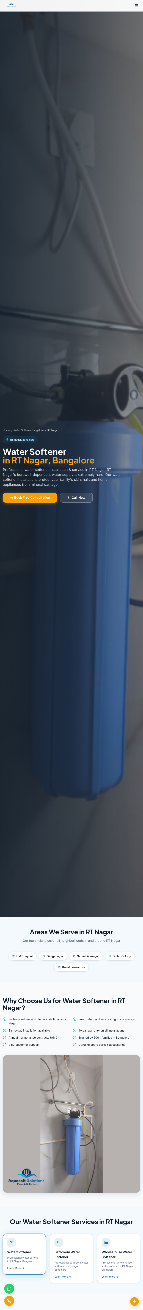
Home (6, 430)
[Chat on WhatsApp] (9, 1289)
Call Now (76, 497)
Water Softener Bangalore (28, 430)
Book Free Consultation (30, 497)
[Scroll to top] (134, 1301)
